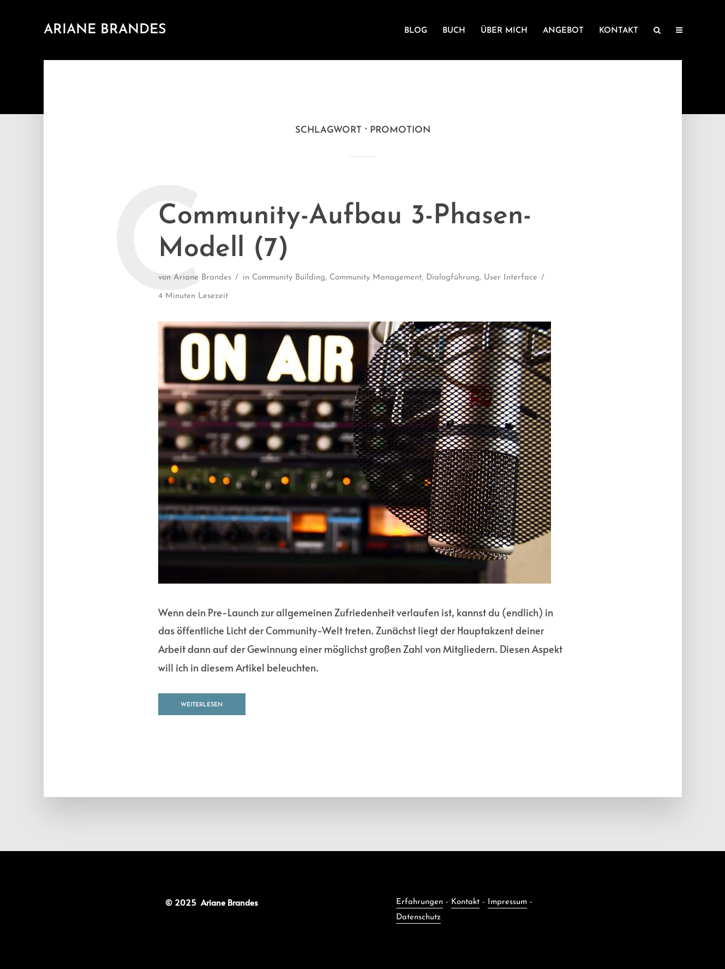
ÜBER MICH (504, 31)
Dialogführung (453, 278)
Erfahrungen (419, 902)
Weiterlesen (202, 705)
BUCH (453, 31)
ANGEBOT (563, 31)
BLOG (415, 31)
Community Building (288, 278)
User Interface (510, 278)
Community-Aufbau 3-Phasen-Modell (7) (344, 233)
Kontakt (465, 902)
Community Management (375, 278)
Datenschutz (418, 917)
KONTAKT (618, 31)
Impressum (507, 902)
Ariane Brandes (105, 30)
